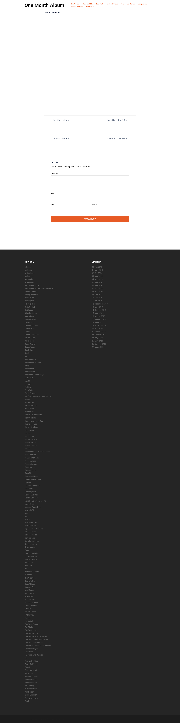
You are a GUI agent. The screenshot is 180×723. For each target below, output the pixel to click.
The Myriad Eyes (31, 649)
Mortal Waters (30, 525)
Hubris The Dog (31, 424)
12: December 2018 (100, 304)
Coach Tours (30, 347)
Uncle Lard (29, 673)
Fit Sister (28, 387)
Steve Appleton (31, 605)
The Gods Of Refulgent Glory (36, 639)
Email (53, 204)
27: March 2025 (98, 347)
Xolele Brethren (31, 695)
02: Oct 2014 (97, 273)
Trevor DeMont (31, 664)
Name (53, 193)
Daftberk (28, 356)
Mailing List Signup (128, 4)
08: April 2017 (97, 291)
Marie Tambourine (32, 495)
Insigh (27, 433)
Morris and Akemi (32, 522)
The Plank (29, 652)
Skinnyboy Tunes (31, 602)
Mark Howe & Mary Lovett (35, 501)
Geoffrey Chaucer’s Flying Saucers (38, 396)
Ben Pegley (29, 301)
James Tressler (31, 445)
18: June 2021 (97, 322)
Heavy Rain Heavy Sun (34, 421)
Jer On (27, 448)
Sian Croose (29, 593)
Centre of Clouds (31, 325)
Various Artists (31, 682)
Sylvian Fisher (30, 612)
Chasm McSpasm (32, 334)
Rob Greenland (31, 578)
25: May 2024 (97, 341)
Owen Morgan (30, 547)
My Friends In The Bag (34, 528)
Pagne (27, 550)
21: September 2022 (100, 331)
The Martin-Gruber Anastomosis (38, 646)
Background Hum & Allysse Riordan (39, 288)
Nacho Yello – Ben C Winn (61, 120)
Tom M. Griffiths (31, 661)
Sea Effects (29, 590)
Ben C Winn (29, 298)
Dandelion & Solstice (33, 362)
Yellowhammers (31, 698)
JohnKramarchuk (32, 458)
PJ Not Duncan (31, 556)
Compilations (143, 4)
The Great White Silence (34, 642)
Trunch (27, 667)
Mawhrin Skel (30, 510)
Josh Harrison (30, 467)
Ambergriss (29, 276)
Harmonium (29, 408)
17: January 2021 (99, 319)
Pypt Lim (28, 565)
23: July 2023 (97, 338)
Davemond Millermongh (34, 375)
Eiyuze (27, 381)
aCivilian (28, 267)
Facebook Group (112, 4)
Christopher (29, 341)
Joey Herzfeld (30, 455)
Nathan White (30, 532)
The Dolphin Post (31, 633)
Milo (26, 516)
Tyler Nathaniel (31, 670)
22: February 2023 (99, 334)
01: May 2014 (97, 270)
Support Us (90, 6)
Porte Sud (29, 562)
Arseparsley (29, 282)
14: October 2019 (99, 310)
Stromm (28, 609)
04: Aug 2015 (97, 279)
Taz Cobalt (29, 621)
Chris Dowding (30, 338)
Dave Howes (30, 371)
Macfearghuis (30, 492)
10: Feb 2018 (97, 298)
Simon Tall (29, 596)
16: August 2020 (98, 316)
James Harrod (30, 442)
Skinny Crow (30, 599)
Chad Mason (30, 328)
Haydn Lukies (30, 411)
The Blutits (29, 627)
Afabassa (28, 270)
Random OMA (88, 4)
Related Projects (77, 6)
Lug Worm (29, 488)
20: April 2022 (97, 328)
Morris (27, 519)
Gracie (27, 399)
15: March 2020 (98, 313)
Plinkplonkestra (31, 559)
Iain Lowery (29, 430)
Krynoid (28, 482)
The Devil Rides (31, 630)
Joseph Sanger (31, 464)
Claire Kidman (30, 344)
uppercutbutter (31, 679)
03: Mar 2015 (97, 276)
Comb (27, 353)
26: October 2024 (99, 344)
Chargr (27, 331)
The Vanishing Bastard (34, 655)
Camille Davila (30, 319)
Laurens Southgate (32, 485)
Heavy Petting (30, 418)
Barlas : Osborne (31, 291)
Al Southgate (30, 273)
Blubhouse (29, 310)
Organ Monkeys (31, 544)
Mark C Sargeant (31, 498)
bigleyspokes (30, 304)
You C (27, 701)
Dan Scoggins (30, 359)
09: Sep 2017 (97, 295)
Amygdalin (29, 279)
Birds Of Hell (30, 307)
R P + (27, 569)
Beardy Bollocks (31, 295)
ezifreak (28, 384)
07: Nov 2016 (97, 288)
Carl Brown (29, 322)
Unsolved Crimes (31, 676)
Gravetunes (29, 402)
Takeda (28, 618)
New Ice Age (30, 538)
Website (94, 204)
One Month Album (45, 5)
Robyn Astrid (30, 581)
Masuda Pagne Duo (33, 507)
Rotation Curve (31, 587)
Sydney (66, 719)
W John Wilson (31, 689)
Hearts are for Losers (33, 415)
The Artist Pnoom (32, 624)
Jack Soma (29, 436)
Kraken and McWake (33, 479)
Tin (26, 658)
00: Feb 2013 (97, 267)
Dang (27, 365)
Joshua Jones (30, 470)
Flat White (29, 390)
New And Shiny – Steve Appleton (117, 120)
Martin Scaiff (30, 504)
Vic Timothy (29, 686)
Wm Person (29, 692)
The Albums (75, 4)
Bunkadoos (29, 316)
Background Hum (32, 285)
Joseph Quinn (30, 461)
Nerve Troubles (31, 535)
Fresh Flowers (30, 393)
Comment (54, 173)
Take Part (99, 4)
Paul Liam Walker (32, 553)
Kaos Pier (28, 473)
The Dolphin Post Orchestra (36, 636)
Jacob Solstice (31, 439)
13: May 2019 (97, 307)
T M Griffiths (30, 615)
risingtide (28, 575)
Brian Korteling (31, 313)
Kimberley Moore (31, 476)
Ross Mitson (30, 584)
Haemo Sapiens (31, 405)
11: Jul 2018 (97, 301)
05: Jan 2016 (97, 282)
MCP (26, 513)
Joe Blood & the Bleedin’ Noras (37, 452)
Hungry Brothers (31, 427)
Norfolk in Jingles (32, 541)
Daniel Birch (29, 368)
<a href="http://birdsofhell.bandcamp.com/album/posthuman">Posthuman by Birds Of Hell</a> (64, 63)
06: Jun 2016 (97, 285)
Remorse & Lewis (32, 572)
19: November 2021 (100, 325)
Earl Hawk (29, 378)
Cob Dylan (29, 350)
